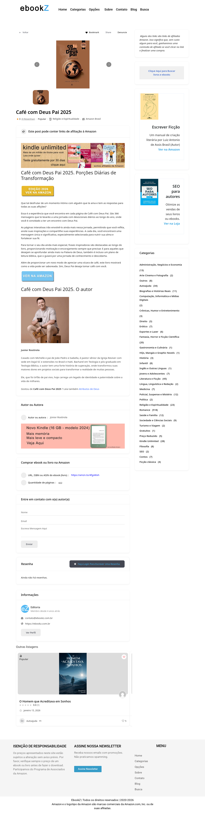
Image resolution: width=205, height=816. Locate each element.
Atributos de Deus (89, 388)
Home (62, 9)
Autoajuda (28, 721)
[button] (95, 9)
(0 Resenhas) (28, 119)
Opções (94, 9)
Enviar (29, 544)
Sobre (108, 9)
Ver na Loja (172, 223)
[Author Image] (122, 694)
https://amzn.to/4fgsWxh (85, 475)
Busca (144, 9)
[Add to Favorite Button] (124, 656)
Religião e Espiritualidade (66, 118)
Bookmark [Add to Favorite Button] (92, 32)
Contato (121, 9)
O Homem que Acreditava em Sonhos (45, 701)
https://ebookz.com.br (37, 623)
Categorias (78, 9)
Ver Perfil (31, 632)
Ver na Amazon (169, 149)
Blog (134, 9)
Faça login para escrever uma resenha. (97, 563)
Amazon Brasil (93, 118)
